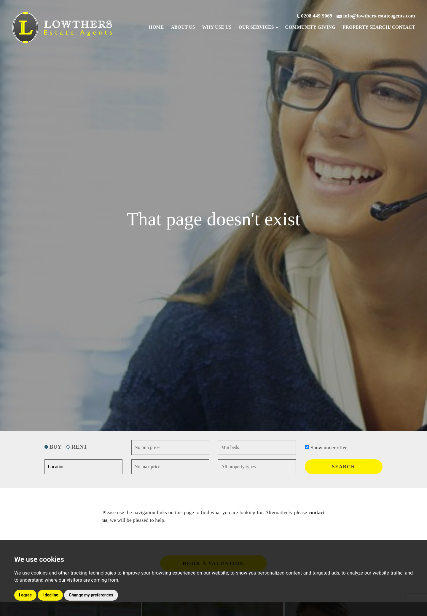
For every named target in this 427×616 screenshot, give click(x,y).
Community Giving (310, 27)
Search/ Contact (378, 27)
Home (156, 27)
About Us (183, 27)
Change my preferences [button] (91, 595)
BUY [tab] (52, 447)
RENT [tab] (76, 447)
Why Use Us (217, 27)
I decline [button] (50, 595)
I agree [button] (25, 595)
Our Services (258, 27)
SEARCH (343, 466)
